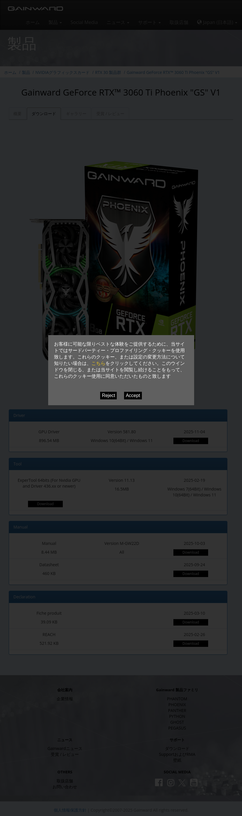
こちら (98, 363)
